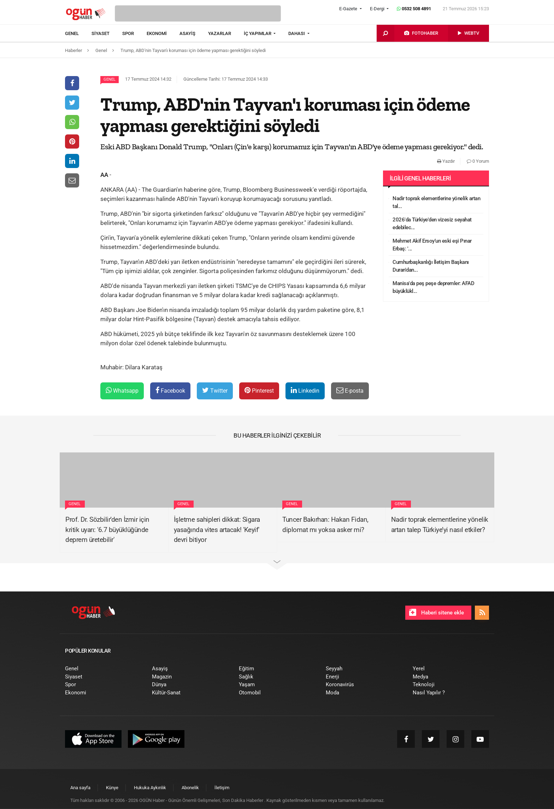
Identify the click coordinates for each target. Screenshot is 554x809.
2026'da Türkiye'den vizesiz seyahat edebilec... (432, 223)
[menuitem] (78, 33)
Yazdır (446, 161)
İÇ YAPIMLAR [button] (258, 33)
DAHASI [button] (297, 33)
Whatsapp (122, 390)
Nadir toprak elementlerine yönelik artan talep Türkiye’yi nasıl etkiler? (439, 524)
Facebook (170, 390)
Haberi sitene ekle (436, 612)
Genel (110, 79)
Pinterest (259, 390)
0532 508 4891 (414, 8)
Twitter (215, 390)
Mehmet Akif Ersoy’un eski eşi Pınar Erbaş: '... (432, 245)
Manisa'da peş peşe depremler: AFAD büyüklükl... (433, 287)
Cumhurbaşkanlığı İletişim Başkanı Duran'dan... (431, 266)
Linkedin (305, 390)
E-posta (350, 390)
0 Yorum (478, 161)
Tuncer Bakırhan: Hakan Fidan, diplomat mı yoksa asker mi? (325, 524)
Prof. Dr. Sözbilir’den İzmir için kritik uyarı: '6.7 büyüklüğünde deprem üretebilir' (107, 529)
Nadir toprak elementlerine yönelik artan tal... (436, 202)
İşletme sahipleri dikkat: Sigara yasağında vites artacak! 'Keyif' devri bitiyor (217, 529)
